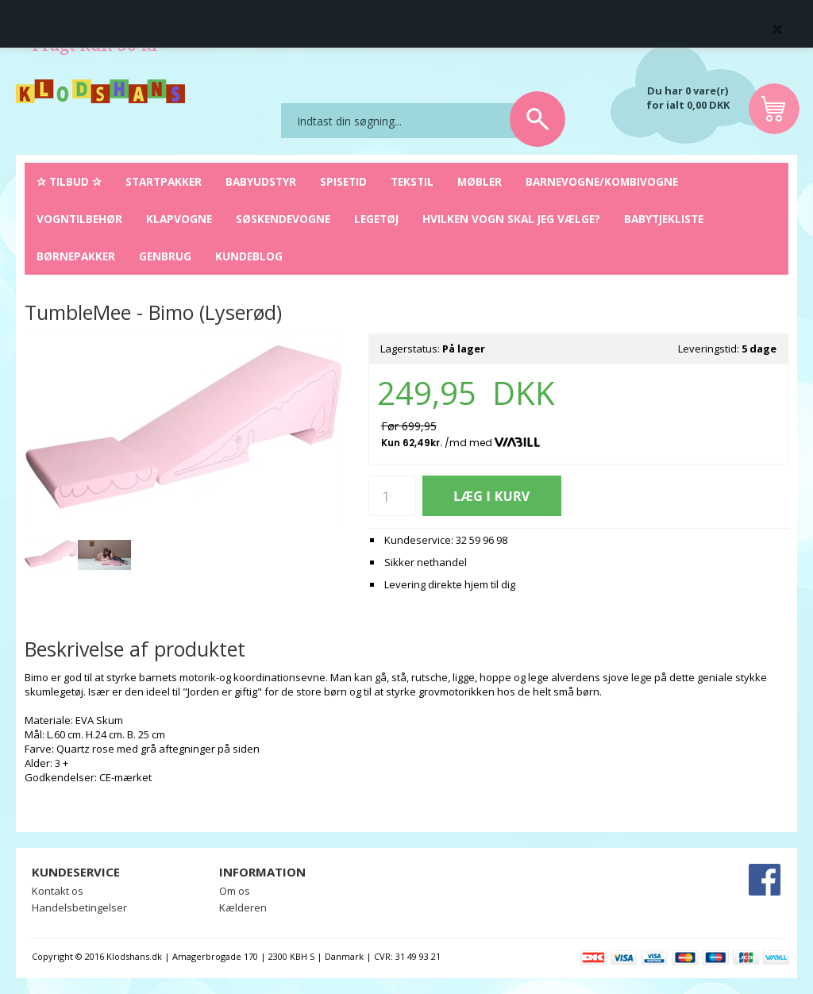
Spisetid (343, 181)
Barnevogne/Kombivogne (602, 181)
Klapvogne (179, 218)
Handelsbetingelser (79, 907)
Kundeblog (249, 256)
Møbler (479, 181)
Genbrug (165, 256)
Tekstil (412, 181)
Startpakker (163, 181)
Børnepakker (76, 256)
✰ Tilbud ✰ (69, 181)
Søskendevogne (283, 218)
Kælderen (243, 907)
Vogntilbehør (79, 218)
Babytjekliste (663, 218)
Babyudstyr (260, 181)
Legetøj (376, 218)
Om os (234, 891)
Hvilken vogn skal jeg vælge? (511, 218)
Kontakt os (57, 891)
